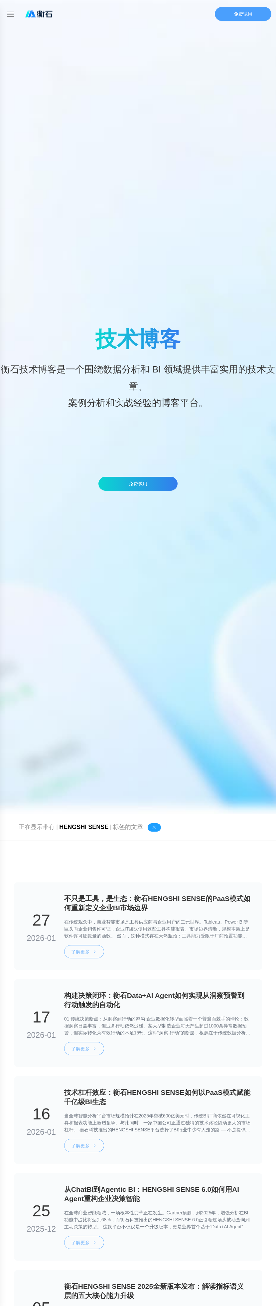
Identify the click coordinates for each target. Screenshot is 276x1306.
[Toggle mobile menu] (10, 14)
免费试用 (243, 14)
